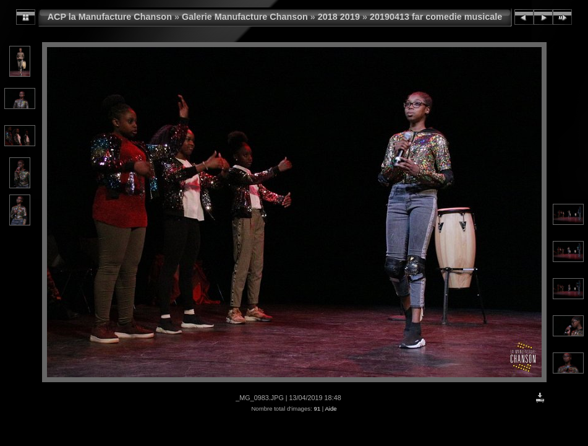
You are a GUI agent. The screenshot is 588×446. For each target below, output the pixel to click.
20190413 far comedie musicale (436, 17)
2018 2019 (339, 17)
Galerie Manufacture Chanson (245, 17)
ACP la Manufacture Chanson (110, 17)
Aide (330, 408)
